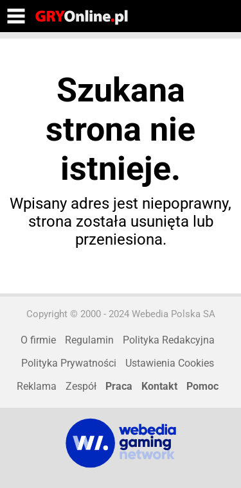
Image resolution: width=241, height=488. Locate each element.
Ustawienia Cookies (169, 363)
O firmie (38, 340)
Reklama (37, 386)
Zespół (81, 386)
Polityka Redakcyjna (169, 340)
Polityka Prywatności (68, 363)
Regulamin (89, 340)
